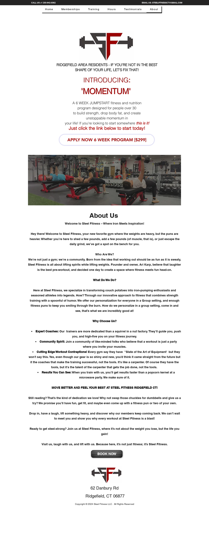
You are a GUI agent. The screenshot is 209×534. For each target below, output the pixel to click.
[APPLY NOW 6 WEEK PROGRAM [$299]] (106, 140)
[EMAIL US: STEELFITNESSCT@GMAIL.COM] (162, 2)
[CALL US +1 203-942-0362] (43, 2)
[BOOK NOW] (106, 454)
